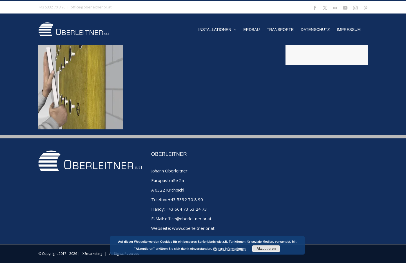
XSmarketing (92, 253)
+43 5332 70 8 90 (185, 199)
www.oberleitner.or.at (193, 228)
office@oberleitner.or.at (91, 7)
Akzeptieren (266, 249)
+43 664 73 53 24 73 (186, 209)
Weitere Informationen (229, 248)
